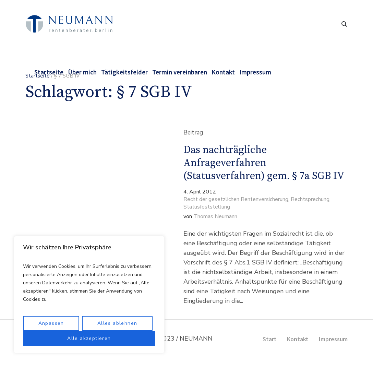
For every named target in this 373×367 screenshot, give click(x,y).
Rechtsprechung (310, 199)
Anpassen (51, 323)
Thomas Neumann (215, 216)
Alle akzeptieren (89, 338)
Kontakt (298, 339)
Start (270, 339)
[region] (89, 294)
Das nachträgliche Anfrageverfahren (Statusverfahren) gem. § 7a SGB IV (264, 162)
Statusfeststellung (206, 207)
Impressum (333, 339)
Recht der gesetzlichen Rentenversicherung (235, 199)
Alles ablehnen (117, 323)
